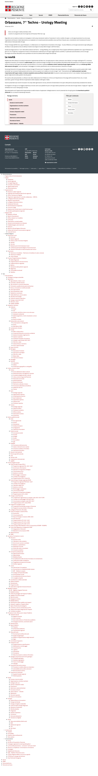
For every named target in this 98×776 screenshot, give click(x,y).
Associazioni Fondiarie (18, 353)
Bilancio (12, 266)
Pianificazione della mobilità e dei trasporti (20, 609)
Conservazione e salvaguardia (20, 325)
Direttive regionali (17, 570)
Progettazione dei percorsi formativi (22, 568)
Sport (11, 394)
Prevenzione (13, 115)
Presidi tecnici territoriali (16, 680)
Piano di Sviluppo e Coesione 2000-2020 (23, 522)
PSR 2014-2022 (14, 304)
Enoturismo (16, 419)
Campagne (10, 758)
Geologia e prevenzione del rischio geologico (21, 664)
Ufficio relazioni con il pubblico (15, 219)
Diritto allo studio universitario (20, 554)
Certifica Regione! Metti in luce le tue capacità (19, 763)
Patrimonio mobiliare (15, 256)
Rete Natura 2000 (17, 329)
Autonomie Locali (12, 236)
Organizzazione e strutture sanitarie (19, 106)
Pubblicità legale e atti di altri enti (16, 226)
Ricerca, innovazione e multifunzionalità (20, 290)
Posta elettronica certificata (64, 168)
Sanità (10, 100)
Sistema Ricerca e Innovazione (17, 708)
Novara (35, 152)
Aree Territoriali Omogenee (14, 767)
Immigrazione (16, 431)
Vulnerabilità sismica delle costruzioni (22, 676)
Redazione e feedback (51, 168)
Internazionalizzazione (15, 724)
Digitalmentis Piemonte (13, 760)
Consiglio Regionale (13, 183)
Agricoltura (10, 281)
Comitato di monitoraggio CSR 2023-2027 (23, 504)
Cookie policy (34, 168)
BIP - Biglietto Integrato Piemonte (18, 597)
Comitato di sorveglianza (19, 481)
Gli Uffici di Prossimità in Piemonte (16, 751)
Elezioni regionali (14, 240)
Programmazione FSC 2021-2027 (21, 526)
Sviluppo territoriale (15, 710)
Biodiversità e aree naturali (17, 323)
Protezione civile (14, 650)
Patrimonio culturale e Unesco (20, 387)
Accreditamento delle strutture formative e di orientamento (27, 565)
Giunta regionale (12, 181)
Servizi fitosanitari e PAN (16, 293)
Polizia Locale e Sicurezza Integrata (19, 242)
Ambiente (12, 309)
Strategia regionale (17, 396)
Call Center (10, 220)
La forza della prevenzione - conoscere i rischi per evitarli (22, 754)
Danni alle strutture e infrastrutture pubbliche (24, 627)
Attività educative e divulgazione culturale (23, 376)
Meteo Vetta (16, 359)
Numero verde (48, 151)
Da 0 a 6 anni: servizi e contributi (21, 549)
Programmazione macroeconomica (19, 263)
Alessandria (28, 152)
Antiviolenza (16, 428)
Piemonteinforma (12, 188)
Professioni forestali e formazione (21, 341)
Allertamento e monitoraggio (20, 653)
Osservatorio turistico (18, 417)
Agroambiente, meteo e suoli (17, 282)
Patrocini (10, 227)
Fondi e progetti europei (14, 467)
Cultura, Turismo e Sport (14, 371)
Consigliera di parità (18, 584)
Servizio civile (13, 462)
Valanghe (15, 671)
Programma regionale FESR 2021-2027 (23, 486)
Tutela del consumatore (19, 433)
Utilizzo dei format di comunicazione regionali (19, 231)
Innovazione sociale (18, 437)
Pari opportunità (17, 424)
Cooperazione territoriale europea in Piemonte (24, 511)
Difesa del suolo (14, 639)
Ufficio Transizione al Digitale (15, 195)
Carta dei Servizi (12, 233)
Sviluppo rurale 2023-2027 (17, 302)
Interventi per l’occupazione (20, 573)
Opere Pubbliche (14, 632)
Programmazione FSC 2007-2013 (21, 529)
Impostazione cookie (51, 162)
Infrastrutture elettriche (19, 636)
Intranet (74, 168)
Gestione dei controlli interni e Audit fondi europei (20, 210)
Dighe (14, 646)
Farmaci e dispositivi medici (17, 112)
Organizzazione (9, 190)
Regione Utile (8, 213)
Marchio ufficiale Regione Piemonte (16, 229)
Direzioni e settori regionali (14, 192)
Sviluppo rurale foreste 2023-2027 (21, 343)
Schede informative (73, 103)
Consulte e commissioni (14, 185)
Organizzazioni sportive (19, 398)
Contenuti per (8, 738)
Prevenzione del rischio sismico (18, 673)
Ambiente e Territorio (13, 307)
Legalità (12, 465)
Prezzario (15, 634)
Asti (26, 154)
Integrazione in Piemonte (19, 534)
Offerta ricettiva (17, 416)
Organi (6, 178)
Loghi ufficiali (42, 168)
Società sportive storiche (19, 400)
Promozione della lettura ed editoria (22, 389)
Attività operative (17, 683)
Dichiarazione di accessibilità (11, 168)
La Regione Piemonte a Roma (15, 203)
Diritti (11, 423)
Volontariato (16, 659)
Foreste (12, 332)
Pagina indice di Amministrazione (13, 176)
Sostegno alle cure (14, 109)
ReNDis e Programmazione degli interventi (23, 644)
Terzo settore (16, 444)
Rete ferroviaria (14, 604)
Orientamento (13, 589)
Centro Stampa (14, 258)
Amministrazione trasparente (15, 206)
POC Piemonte (16, 524)
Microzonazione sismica (19, 678)
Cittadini (10, 740)
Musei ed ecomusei (18, 385)
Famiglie (15, 440)
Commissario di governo (16, 648)
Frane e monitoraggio (18, 669)
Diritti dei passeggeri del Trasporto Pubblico (21, 600)
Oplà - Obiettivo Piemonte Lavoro (16, 762)
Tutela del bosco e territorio (19, 346)
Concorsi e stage (12, 208)
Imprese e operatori (18, 339)
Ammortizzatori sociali (18, 581)
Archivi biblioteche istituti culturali (21, 375)
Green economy (14, 350)
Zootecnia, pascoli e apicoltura (17, 300)
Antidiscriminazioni (18, 430)
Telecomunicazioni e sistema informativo (23, 662)
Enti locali (12, 238)
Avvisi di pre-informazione (19, 472)
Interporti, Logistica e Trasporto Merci (19, 611)
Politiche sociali (14, 435)
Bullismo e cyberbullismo (19, 550)
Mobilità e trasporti (12, 595)
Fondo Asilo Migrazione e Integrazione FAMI (21, 533)
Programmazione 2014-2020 (20, 499)
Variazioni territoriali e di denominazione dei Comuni (23, 251)
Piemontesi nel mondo (18, 382)
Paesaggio (13, 362)
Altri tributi (13, 737)
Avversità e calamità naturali (17, 284)
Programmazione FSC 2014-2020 (21, 527)
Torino (34, 154)
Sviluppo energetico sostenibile (18, 712)
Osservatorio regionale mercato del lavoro (20, 593)
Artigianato (13, 719)
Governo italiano (9, 2)
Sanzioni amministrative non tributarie (17, 224)
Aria (14, 313)
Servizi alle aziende (15, 291)
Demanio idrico (14, 630)
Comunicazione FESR (18, 495)
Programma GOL (14, 591)
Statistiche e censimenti (16, 295)
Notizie (69, 99)
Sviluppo (10, 707)
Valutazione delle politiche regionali (19, 268)
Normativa (70, 113)
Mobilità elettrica (14, 607)
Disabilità (12, 447)
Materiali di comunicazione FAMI (21, 536)
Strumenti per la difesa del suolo (21, 641)
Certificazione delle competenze (21, 566)
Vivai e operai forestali (18, 348)
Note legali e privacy (24, 168)
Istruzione (12, 543)
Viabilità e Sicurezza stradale (17, 602)
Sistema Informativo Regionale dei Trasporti (21, 616)
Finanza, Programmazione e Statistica (17, 259)
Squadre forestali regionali (19, 682)
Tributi (9, 728)
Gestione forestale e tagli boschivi (21, 337)
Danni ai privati (16, 625)
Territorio (12, 364)
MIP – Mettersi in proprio (19, 577)
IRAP (11, 731)
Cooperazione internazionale (17, 463)
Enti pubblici (11, 742)
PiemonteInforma (63, 15)
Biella (26, 156)
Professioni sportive (18, 407)
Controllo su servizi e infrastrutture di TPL (20, 614)
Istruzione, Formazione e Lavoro (16, 542)
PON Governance (14, 538)
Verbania (35, 156)
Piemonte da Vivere (80, 15)
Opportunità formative (18, 559)
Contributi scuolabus (15, 618)
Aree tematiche (9, 277)
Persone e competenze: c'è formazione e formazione (21, 756)
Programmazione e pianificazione (21, 652)
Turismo (12, 408)
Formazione (16, 660)
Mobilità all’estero (17, 563)
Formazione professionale (16, 557)
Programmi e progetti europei (17, 510)
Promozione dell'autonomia (20, 449)
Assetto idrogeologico (18, 643)
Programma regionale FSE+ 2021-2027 (23, 471)
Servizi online (71, 110)
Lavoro (12, 572)
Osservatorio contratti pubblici (15, 222)
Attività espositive (17, 384)
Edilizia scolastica (14, 588)
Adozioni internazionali (16, 456)
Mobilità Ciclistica (14, 598)
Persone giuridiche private (16, 458)
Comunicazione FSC (18, 520)
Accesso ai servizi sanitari (16, 103)
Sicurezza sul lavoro (15, 121)
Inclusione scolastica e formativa (21, 453)
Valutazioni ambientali (18, 316)
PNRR (50, 15)
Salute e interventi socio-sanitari (21, 451)
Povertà (15, 439)
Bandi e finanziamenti (13, 217)
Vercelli (35, 158)
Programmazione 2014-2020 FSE (21, 483)
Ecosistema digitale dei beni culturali (22, 378)
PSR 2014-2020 (17, 345)
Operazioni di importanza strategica (22, 474)
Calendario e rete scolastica (20, 547)
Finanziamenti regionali (19, 637)
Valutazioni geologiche (18, 667)
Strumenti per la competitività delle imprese (23, 575)
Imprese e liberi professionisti (15, 744)
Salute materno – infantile (16, 124)
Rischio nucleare (17, 321)
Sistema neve (16, 405)
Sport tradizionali (17, 401)
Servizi (41, 15)
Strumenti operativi (15, 703)
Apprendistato (16, 561)
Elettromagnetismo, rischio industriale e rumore (25, 318)
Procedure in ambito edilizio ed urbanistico (23, 675)
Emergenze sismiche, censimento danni (23, 628)
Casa (11, 460)
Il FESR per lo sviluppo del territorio (16, 765)
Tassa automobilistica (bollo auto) (18, 730)
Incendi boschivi (17, 655)
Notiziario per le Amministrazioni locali (19, 247)
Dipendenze (13, 701)
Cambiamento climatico (16, 330)
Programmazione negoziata (17, 265)
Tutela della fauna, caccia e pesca (18, 297)
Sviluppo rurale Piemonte (16, 501)
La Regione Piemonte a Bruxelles (16, 199)
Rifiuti (14, 320)
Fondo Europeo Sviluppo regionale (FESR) (20, 485)
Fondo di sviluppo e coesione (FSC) (19, 517)
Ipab (14, 446)
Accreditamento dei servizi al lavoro (22, 582)
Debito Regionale (14, 261)
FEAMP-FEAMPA (14, 306)
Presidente (10, 180)
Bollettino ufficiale (12, 215)
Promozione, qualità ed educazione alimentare (21, 288)
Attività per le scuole (18, 552)
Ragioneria (13, 270)
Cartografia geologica (18, 666)
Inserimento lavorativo (18, 455)
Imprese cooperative (15, 721)
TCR (11, 735)
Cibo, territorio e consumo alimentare (19, 286)
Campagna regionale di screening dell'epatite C (19, 753)
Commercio (13, 722)
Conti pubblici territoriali (16, 272)
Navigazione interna (15, 605)
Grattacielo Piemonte (13, 204)
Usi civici (12, 245)
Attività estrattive (14, 717)
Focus (69, 106)
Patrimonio (10, 252)
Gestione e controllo (18, 478)
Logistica (15, 657)
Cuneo (26, 158)
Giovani (15, 426)
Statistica (12, 274)
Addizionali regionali (15, 733)
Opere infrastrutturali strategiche (18, 612)
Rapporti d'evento (17, 623)
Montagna (13, 352)
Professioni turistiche (18, 414)
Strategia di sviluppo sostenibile (15, 279)
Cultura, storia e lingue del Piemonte (22, 380)
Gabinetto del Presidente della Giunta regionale (19, 194)
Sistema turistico (17, 412)
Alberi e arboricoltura (18, 334)
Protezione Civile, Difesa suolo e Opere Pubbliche (20, 620)
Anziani (15, 442)
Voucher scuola (17, 545)
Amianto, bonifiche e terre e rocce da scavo (23, 314)
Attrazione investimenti (16, 715)
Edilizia (15, 368)
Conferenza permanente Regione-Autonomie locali (23, 249)
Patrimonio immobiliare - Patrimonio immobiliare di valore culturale (27, 254)
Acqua (14, 311)
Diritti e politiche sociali (13, 421)
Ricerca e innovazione (15, 705)
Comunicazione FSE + (18, 476)
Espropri (12, 243)
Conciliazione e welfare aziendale (18, 586)
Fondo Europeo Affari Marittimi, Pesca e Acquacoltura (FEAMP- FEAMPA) (28, 531)
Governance (16, 518)
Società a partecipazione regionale (16, 211)
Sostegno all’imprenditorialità (20, 579)
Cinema (15, 392)
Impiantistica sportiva (18, 403)
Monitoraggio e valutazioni (19, 479)
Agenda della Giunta (13, 187)
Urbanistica (16, 366)
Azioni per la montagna (18, 355)
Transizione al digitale (15, 726)
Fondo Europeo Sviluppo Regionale (19, 714)
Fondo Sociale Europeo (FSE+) (17, 469)
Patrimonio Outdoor (18, 361)
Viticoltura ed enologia (15, 298)
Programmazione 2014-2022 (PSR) (22, 508)
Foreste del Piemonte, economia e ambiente (24, 336)
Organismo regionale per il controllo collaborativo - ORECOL (22, 197)
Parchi (14, 327)
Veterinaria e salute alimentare (18, 118)
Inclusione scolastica (18, 556)
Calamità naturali (14, 621)
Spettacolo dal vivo (17, 391)
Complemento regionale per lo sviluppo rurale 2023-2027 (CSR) (28, 502)
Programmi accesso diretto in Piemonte (23, 513)
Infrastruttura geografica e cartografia (22, 369)
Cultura (12, 373)
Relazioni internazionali (13, 201)
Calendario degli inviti (18, 490)
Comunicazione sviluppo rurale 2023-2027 (23, 506)
